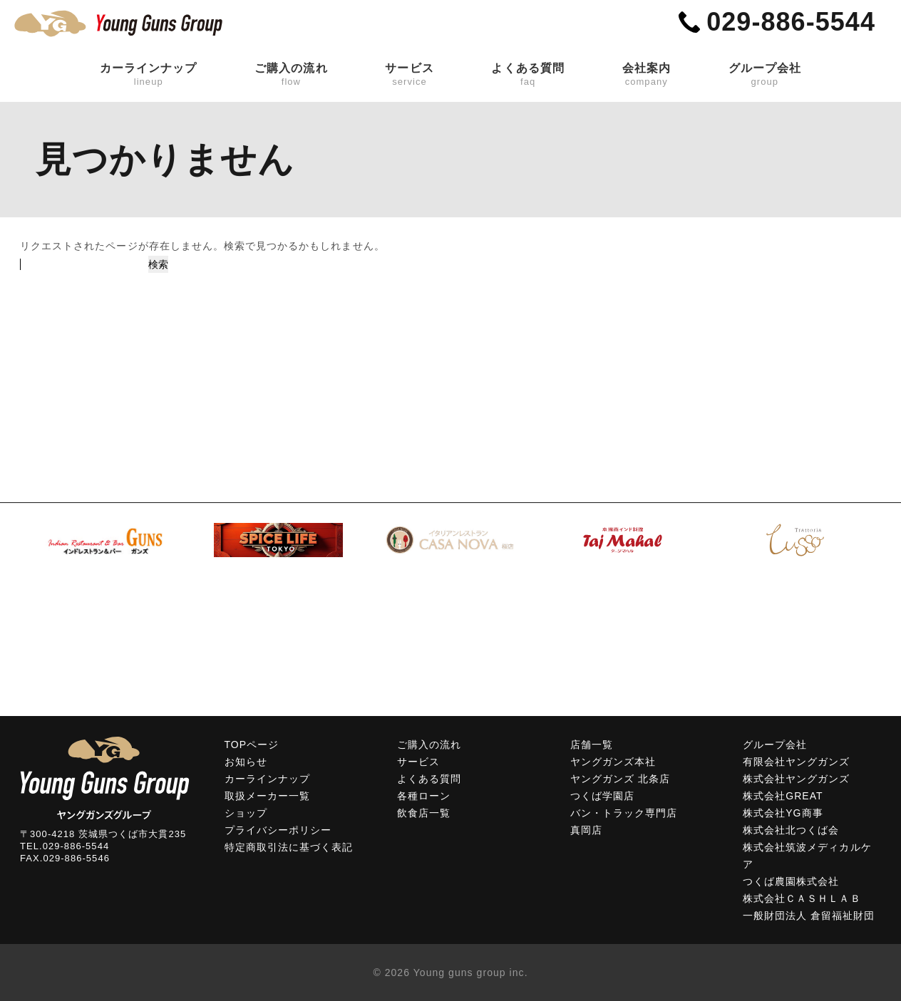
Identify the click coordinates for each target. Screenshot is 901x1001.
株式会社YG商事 (783, 813)
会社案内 (646, 75)
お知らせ (246, 761)
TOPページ (252, 744)
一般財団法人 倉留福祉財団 (809, 915)
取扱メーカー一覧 (267, 796)
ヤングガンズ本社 (613, 761)
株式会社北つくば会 (791, 830)
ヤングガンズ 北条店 (620, 778)
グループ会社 (764, 75)
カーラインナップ (148, 75)
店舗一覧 (591, 744)
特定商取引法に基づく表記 (289, 847)
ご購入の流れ (290, 75)
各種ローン (423, 796)
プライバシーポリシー (278, 830)
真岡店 (586, 830)
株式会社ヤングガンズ (796, 778)
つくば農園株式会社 (791, 881)
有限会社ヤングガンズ (796, 761)
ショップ (246, 813)
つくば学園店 (602, 796)
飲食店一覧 (423, 813)
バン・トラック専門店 (624, 813)
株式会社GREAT (783, 796)
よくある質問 (527, 75)
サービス (409, 75)
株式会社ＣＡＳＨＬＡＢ (802, 898)
